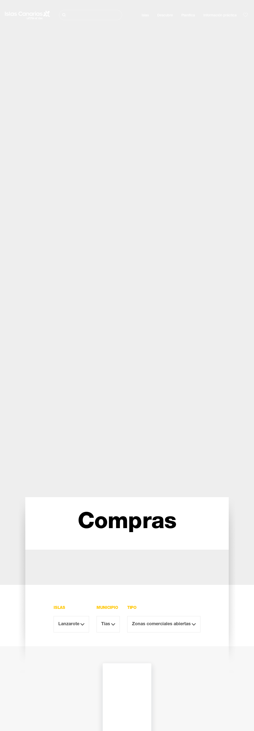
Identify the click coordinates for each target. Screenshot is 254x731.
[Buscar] (90, 15)
